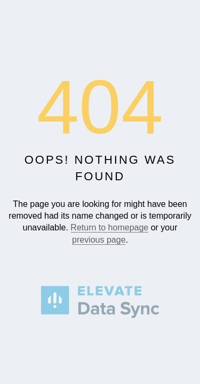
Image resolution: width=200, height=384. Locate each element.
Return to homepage (109, 228)
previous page (99, 239)
